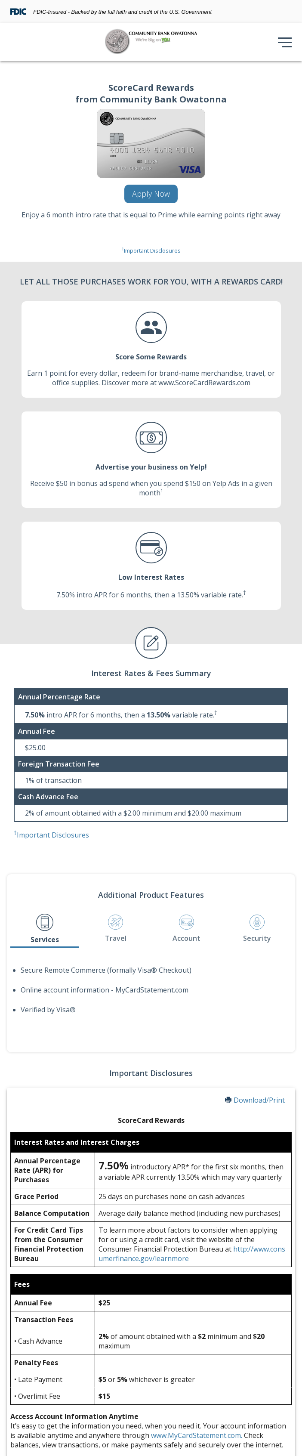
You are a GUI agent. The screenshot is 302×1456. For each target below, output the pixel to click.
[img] (151, 42)
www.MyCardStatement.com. (196, 1435)
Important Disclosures (151, 250)
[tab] (44, 929)
